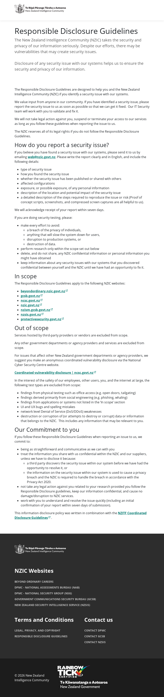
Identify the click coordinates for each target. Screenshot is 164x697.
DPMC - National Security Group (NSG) (43, 593)
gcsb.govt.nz (31, 296)
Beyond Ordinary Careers (34, 581)
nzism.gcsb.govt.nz (37, 310)
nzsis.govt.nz (32, 314)
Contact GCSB (94, 636)
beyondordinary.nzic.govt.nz (44, 291)
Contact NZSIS (95, 642)
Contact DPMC (95, 630)
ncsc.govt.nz (31, 300)
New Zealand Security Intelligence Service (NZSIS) (52, 605)
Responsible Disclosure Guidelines (41, 636)
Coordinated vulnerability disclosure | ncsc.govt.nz (55, 372)
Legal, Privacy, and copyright (37, 630)
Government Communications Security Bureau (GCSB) (55, 599)
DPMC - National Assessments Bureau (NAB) (47, 587)
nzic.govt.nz (31, 305)
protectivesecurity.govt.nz (42, 319)
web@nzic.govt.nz (41, 157)
